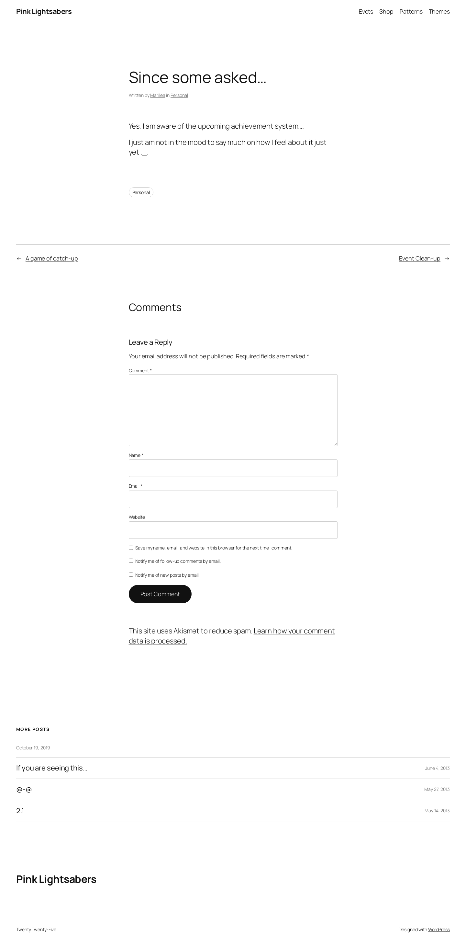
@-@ (24, 789)
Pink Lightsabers (44, 11)
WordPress (439, 929)
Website (137, 517)
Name (136, 455)
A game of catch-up (52, 258)
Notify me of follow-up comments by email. (178, 561)
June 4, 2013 (437, 768)
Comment (140, 370)
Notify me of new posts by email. (167, 575)
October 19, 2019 (33, 748)
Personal (179, 95)
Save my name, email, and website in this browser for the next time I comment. (213, 548)
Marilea (157, 95)
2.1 (20, 811)
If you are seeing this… (51, 768)
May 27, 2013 (437, 789)
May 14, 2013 (437, 810)
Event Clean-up (419, 258)
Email (135, 486)
